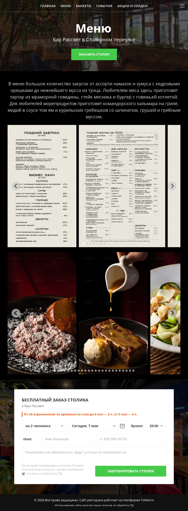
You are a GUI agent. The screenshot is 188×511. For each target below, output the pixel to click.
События (104, 6)
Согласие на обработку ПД (44, 473)
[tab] (83, 243)
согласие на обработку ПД (117, 505)
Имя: (27, 439)
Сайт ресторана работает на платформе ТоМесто (116, 500)
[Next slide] (172, 186)
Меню (65, 6)
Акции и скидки (132, 6)
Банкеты (83, 6)
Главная (48, 6)
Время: (137, 425)
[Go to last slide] (16, 186)
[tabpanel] (42, 186)
